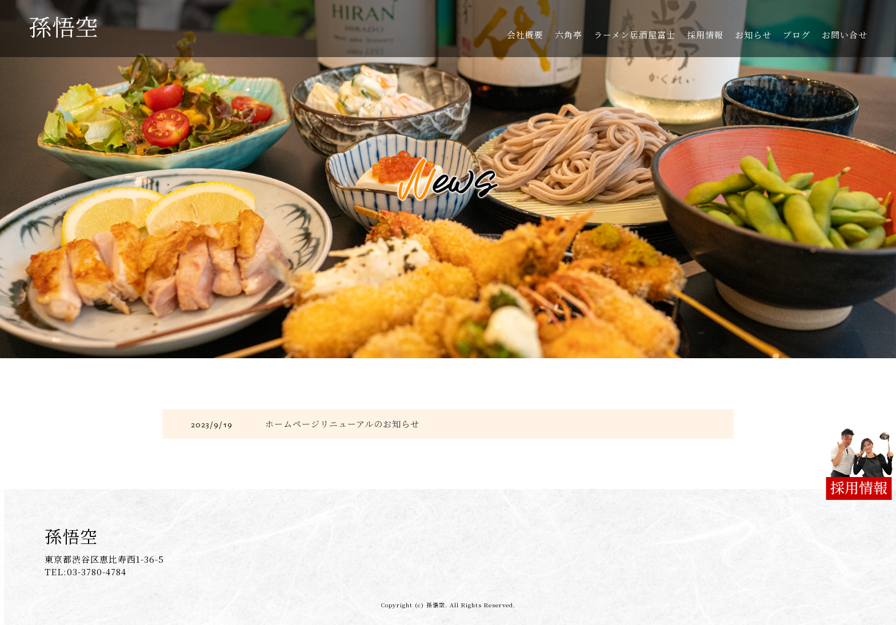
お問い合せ (844, 35)
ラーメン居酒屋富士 (634, 35)
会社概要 (525, 35)
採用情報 (705, 35)
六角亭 (568, 35)
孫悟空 (64, 26)
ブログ (796, 35)
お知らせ (753, 35)
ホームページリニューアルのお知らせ (342, 424)
